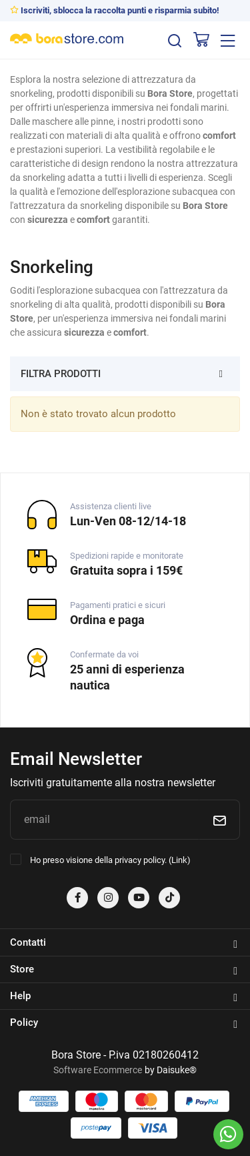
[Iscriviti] (219, 820)
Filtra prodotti (61, 374)
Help (123, 996)
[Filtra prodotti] (221, 373)
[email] (104, 820)
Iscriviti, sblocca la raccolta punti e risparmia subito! (114, 10)
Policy (123, 1023)
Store (123, 969)
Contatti (123, 943)
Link (179, 860)
